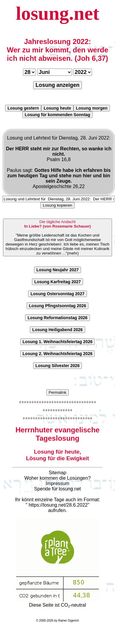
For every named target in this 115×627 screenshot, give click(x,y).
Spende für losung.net (57, 488)
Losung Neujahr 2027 (57, 269)
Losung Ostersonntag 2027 (57, 293)
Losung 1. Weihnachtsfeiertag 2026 (58, 341)
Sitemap (57, 472)
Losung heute (57, 108)
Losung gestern (23, 108)
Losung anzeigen (57, 85)
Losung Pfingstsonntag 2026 (57, 305)
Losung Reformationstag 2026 (57, 317)
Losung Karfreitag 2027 (57, 281)
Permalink (57, 392)
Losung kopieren (57, 205)
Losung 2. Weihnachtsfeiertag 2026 (58, 353)
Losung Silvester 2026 (58, 365)
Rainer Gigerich (68, 620)
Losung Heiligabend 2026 (57, 329)
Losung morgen (92, 108)
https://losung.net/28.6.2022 (58, 505)
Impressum (57, 483)
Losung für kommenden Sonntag (57, 114)
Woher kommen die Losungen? (57, 478)
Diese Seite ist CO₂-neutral (57, 602)
